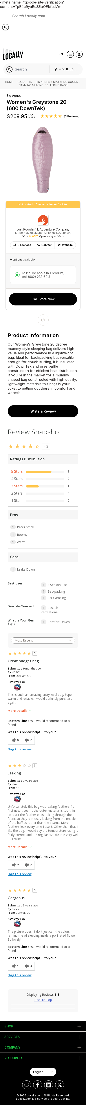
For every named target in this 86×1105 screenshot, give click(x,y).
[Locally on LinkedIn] (48, 1084)
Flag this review (19, 749)
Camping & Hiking (31, 85)
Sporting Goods (65, 82)
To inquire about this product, (42, 275)
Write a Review (43, 411)
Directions (22, 245)
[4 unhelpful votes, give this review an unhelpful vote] (28, 966)
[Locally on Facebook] (37, 1084)
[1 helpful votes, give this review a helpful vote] (14, 966)
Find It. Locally (67, 69)
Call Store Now (43, 299)
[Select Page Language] (43, 1072)
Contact (44, 245)
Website (65, 245)
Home (9, 82)
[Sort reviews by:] (43, 640)
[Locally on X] (59, 1084)
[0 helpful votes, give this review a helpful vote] (14, 740)
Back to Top (43, 1000)
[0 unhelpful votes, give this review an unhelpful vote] (28, 740)
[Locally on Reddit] (26, 1084)
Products (24, 82)
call (35, 277)
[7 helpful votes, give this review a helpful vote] (14, 865)
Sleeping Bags (57, 85)
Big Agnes (43, 82)
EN (61, 54)
